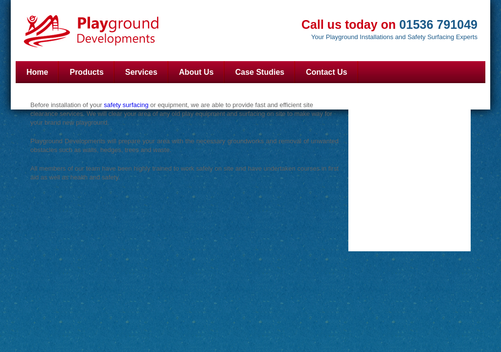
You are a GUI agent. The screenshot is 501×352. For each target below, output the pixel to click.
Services (141, 72)
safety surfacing (127, 105)
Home (37, 72)
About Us (196, 72)
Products (86, 72)
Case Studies (259, 72)
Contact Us (326, 72)
